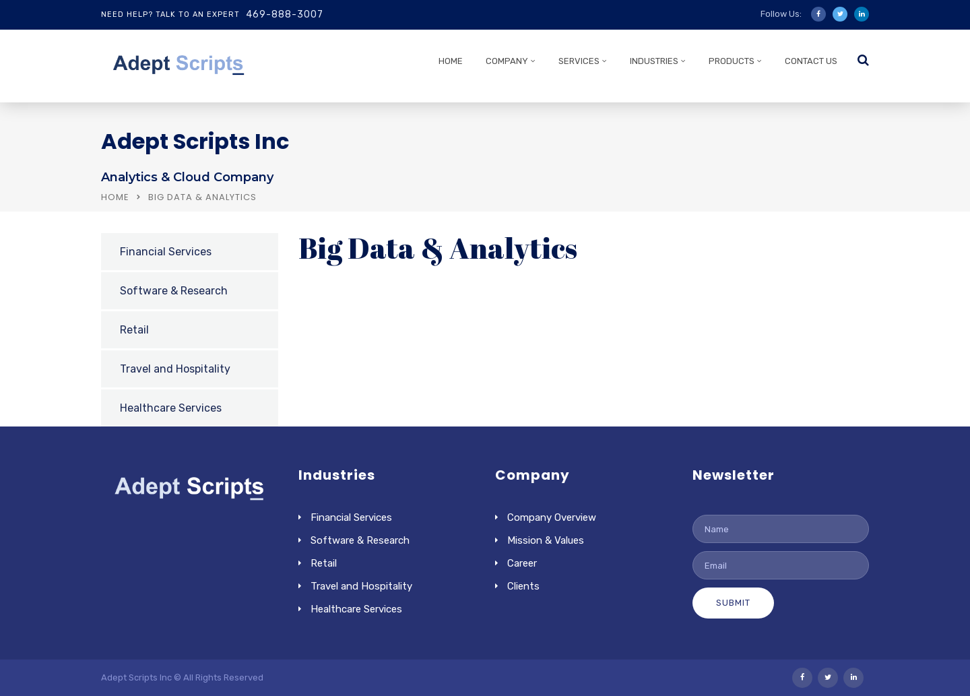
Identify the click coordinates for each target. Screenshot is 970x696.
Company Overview (551, 517)
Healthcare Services (171, 408)
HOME (451, 61)
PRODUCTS (731, 61)
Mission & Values (545, 540)
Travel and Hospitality (175, 368)
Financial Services (166, 251)
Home (115, 197)
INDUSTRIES (654, 61)
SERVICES (579, 61)
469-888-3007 (284, 14)
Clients (523, 586)
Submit (733, 603)
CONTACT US (811, 61)
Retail (134, 329)
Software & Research (174, 290)
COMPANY (507, 61)
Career (522, 563)
